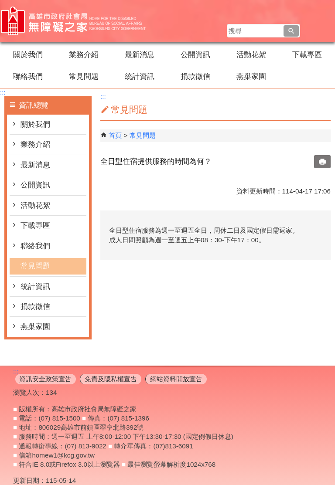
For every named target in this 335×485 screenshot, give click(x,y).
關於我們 (28, 55)
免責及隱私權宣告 (111, 379)
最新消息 (139, 55)
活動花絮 (251, 55)
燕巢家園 (251, 76)
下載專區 (307, 55)
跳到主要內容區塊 (4, 4)
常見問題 (84, 76)
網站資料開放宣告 (176, 379)
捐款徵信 (195, 76)
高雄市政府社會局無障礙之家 (73, 21)
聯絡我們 (28, 76)
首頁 (115, 135)
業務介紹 (84, 55)
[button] (291, 31)
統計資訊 (139, 76)
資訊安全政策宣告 (45, 379)
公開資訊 (195, 55)
